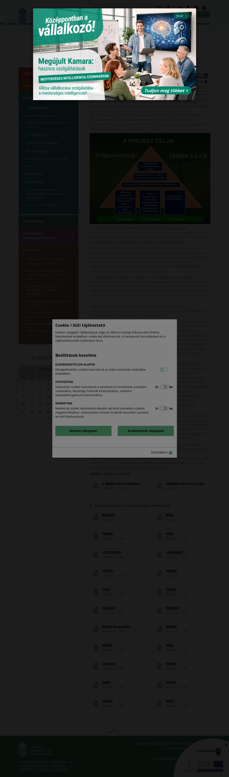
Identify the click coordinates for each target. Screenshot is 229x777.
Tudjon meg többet (166, 90)
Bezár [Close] (181, 16)
